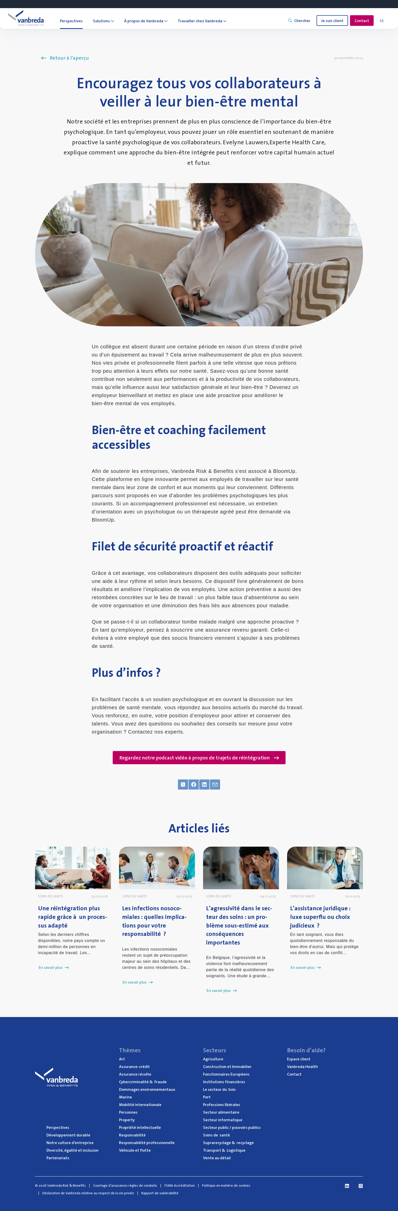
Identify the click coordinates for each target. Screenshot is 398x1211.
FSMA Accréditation (179, 1185)
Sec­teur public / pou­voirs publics (232, 1127)
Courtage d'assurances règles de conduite (125, 1185)
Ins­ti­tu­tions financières (224, 1081)
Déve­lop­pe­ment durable (68, 1135)
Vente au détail (217, 1157)
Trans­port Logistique (224, 1150)
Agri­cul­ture (213, 1059)
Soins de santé (216, 1135)
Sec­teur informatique (222, 1119)
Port (207, 1097)
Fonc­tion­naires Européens (226, 1074)
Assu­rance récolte (135, 1074)
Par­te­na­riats (57, 1157)
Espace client (298, 1059)
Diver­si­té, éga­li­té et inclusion (72, 1150)
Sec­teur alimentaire (221, 1112)
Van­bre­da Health (302, 1066)
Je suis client (332, 20)
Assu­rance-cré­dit (134, 1066)
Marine (125, 1097)
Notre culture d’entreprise (70, 1142)
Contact (362, 20)
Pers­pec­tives (57, 1127)
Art (122, 1059)
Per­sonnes (128, 1112)
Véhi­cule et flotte (135, 1150)
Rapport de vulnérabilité (159, 1193)
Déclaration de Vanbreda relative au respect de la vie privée (88, 1193)
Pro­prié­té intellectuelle (140, 1127)
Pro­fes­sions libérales (221, 1104)
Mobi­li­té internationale (140, 1104)
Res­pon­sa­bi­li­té (132, 1135)
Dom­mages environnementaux (147, 1089)
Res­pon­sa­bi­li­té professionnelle (147, 1142)
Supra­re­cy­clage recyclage (228, 1142)
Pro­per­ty (127, 1119)
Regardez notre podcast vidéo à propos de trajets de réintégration (199, 758)
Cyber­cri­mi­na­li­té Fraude (143, 1081)
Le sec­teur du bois (219, 1089)
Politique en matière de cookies (226, 1185)
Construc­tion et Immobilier (227, 1066)
